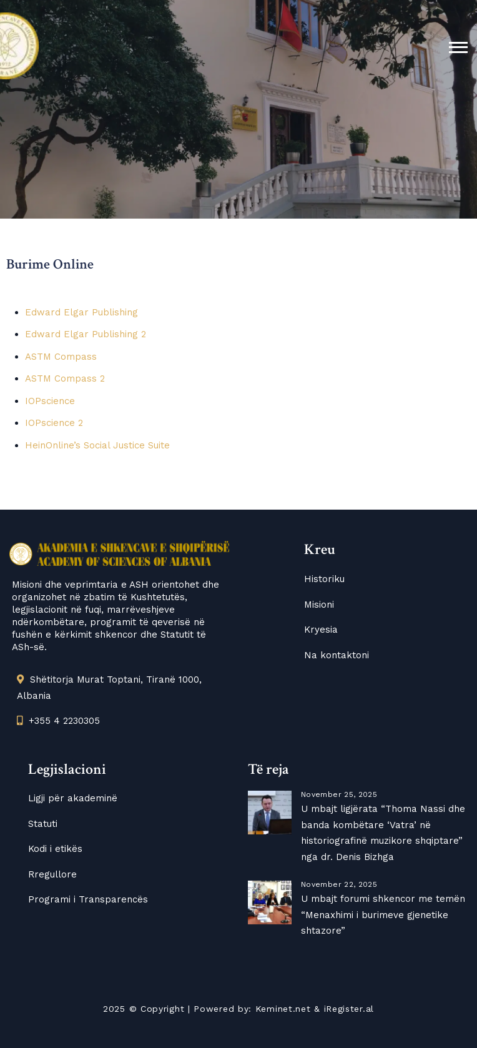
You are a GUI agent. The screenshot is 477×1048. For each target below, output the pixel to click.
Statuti (42, 823)
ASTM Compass (61, 356)
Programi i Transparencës (88, 899)
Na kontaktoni (336, 655)
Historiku (324, 579)
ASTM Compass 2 (65, 378)
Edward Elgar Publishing (81, 312)
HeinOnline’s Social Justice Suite (97, 445)
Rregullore (52, 874)
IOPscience (50, 401)
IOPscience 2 (54, 422)
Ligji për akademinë (72, 798)
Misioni (319, 604)
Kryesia (321, 629)
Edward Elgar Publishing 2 (85, 334)
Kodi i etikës (55, 848)
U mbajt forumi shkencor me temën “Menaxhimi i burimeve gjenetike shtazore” (383, 914)
